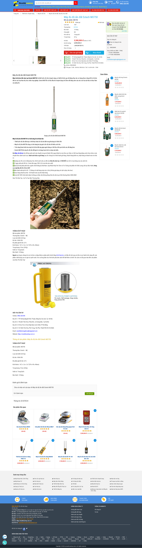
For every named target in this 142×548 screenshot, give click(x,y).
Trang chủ (16, 13)
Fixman (59, 541)
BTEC (41, 541)
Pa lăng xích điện (77, 481)
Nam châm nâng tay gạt (117, 484)
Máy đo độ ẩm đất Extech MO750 (25, 75)
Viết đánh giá (90, 393)
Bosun (85, 537)
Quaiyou (73, 537)
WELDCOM (97, 539)
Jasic (58, 539)
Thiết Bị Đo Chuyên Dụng (29, 13)
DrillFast (92, 537)
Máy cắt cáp (95, 6)
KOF (48, 539)
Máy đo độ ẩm (20, 153)
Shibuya (79, 537)
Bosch (19, 539)
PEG (36, 541)
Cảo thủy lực (37, 486)
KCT (80, 541)
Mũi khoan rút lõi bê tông (21, 484)
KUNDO (47, 541)
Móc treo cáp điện (77, 489)
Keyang (48, 537)
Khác (53, 539)
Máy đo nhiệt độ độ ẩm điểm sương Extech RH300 (120, 96)
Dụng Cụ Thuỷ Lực (19, 486)
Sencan (37, 539)
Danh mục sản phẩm (23, 10)
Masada (77, 539)
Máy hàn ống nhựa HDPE (117, 489)
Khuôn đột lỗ (95, 486)
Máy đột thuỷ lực (96, 484)
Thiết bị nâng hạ (56, 6)
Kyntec (31, 539)
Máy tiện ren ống (71, 6)
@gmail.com (34, 522)
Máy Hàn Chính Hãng (58, 481)
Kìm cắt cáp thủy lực (39, 478)
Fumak (25, 539)
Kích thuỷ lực (88, 6)
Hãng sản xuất (16, 537)
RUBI (123, 537)
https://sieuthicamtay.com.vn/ (24, 521)
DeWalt (53, 541)
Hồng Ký (111, 537)
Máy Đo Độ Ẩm (42, 13)
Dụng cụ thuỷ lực (80, 6)
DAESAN (66, 541)
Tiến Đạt (117, 537)
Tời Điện (75, 484)
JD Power (55, 537)
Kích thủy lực (37, 481)
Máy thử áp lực (38, 489)
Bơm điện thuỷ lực (96, 481)
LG (24, 541)
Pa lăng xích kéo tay (77, 478)
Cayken (98, 537)
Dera (24, 537)
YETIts (61, 537)
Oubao (104, 537)
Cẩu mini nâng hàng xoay (117, 486)
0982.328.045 (15, 506)
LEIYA (112, 539)
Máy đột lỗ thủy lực (38, 484)
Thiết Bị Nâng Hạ (57, 489)
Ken (37, 537)
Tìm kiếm (76, 3)
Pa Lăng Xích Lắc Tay (78, 486)
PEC (20, 541)
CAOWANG (106, 539)
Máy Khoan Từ (18, 481)
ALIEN (123, 539)
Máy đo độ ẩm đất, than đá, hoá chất (59, 13)
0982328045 (112, 47)
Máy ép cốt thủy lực (20, 489)
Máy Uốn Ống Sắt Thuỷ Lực (59, 486)
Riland (64, 539)
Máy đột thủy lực (103, 6)
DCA (67, 537)
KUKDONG (73, 541)
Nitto (43, 539)
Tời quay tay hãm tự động (117, 481)
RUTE (118, 539)
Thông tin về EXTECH (21, 401)
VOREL (85, 541)
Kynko (42, 537)
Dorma (83, 539)
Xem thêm (125, 31)
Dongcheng (30, 537)
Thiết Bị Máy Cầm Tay (58, 484)
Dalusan (70, 539)
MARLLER (89, 539)
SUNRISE (30, 541)
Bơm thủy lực (56, 478)
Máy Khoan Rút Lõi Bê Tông (21, 478)
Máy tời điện (63, 6)
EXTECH (76, 27)
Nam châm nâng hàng (46, 6)
